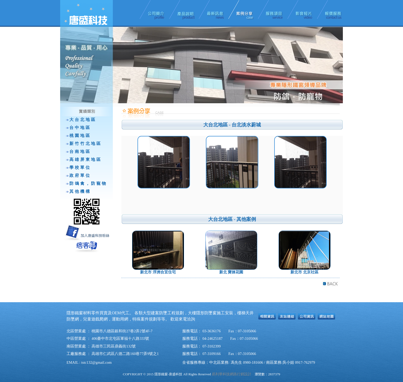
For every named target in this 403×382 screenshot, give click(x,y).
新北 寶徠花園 (231, 272)
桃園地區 (80, 135)
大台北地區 (82, 119)
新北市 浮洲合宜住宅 (158, 272)
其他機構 (80, 191)
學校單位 (80, 167)
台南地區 (80, 151)
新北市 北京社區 (304, 272)
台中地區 (80, 127)
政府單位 (80, 175)
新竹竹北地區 (85, 143)
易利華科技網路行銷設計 (231, 374)
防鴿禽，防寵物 (88, 183)
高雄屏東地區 (85, 159)
